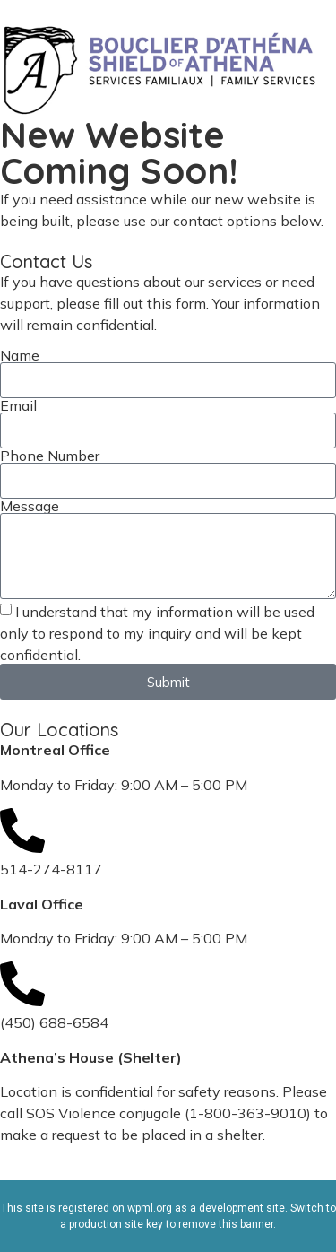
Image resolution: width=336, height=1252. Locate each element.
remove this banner (225, 1224)
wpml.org (149, 1208)
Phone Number (49, 455)
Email (18, 405)
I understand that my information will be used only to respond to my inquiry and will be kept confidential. (157, 633)
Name (19, 355)
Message (29, 506)
